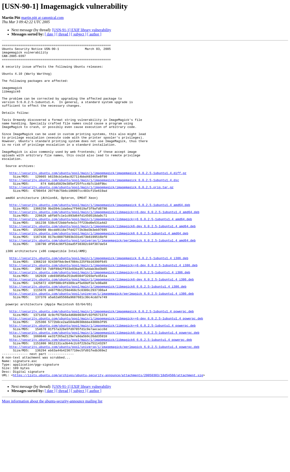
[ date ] (50, 34)
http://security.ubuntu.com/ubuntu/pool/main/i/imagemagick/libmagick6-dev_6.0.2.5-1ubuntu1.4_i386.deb (101, 327)
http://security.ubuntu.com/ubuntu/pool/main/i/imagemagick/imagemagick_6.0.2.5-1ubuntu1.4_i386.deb (98, 301)
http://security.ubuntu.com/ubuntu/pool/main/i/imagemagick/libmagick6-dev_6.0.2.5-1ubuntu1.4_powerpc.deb (104, 391)
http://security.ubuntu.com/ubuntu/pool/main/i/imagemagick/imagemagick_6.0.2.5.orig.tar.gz (91, 216)
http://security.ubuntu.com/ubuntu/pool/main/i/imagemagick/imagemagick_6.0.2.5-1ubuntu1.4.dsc (94, 207)
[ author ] (94, 34)
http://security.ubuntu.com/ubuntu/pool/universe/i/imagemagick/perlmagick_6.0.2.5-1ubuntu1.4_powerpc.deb (104, 408)
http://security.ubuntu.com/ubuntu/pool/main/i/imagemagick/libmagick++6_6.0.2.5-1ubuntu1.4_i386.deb (99, 318)
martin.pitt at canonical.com (42, 18)
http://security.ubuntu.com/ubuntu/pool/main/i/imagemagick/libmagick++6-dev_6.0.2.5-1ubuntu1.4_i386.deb (103, 310)
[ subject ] (78, 34)
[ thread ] (63, 34)
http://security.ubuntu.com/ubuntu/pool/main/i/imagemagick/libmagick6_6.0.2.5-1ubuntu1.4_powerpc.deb (100, 399)
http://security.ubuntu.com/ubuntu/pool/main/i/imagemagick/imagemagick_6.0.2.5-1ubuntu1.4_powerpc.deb (101, 365)
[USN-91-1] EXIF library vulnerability (81, 30)
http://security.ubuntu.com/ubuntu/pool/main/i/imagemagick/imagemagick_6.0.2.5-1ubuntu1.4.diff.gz (97, 199)
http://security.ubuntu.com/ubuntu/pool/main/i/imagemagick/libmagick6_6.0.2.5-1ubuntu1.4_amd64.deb (98, 271)
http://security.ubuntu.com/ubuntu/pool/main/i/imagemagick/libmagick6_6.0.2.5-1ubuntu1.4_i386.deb (97, 335)
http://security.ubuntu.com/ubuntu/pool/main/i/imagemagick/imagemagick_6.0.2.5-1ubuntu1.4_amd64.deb (99, 237)
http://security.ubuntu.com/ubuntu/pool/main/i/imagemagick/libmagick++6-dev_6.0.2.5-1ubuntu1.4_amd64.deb (104, 246)
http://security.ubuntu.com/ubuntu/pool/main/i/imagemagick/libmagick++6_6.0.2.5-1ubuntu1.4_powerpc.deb (102, 382)
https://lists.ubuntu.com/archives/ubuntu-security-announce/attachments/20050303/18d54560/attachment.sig (108, 442)
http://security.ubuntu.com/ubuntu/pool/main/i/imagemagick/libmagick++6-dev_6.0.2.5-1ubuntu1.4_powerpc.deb (106, 373)
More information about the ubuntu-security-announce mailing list (52, 468)
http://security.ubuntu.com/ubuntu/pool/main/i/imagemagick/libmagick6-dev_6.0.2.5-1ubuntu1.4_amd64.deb (102, 263)
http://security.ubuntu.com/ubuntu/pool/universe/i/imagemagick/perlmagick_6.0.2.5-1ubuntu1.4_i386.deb (101, 344)
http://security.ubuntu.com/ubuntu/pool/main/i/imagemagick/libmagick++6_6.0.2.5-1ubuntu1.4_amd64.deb (100, 254)
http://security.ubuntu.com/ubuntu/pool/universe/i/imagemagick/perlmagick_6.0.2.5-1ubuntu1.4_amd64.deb (102, 280)
